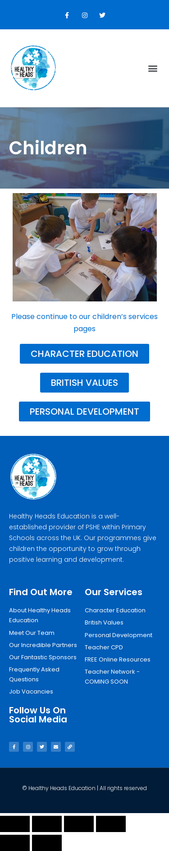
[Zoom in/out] (111, 824)
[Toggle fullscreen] (79, 824)
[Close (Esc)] (15, 824)
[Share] (47, 824)
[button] (152, 68)
